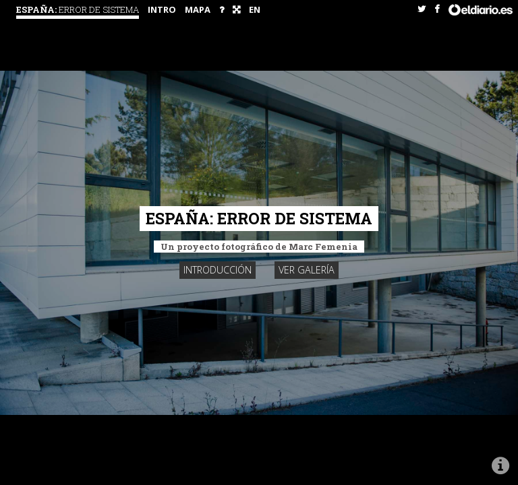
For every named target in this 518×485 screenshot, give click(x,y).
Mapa (197, 9)
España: (77, 9)
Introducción (217, 269)
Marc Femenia (323, 246)
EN (254, 9)
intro (162, 9)
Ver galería (307, 269)
